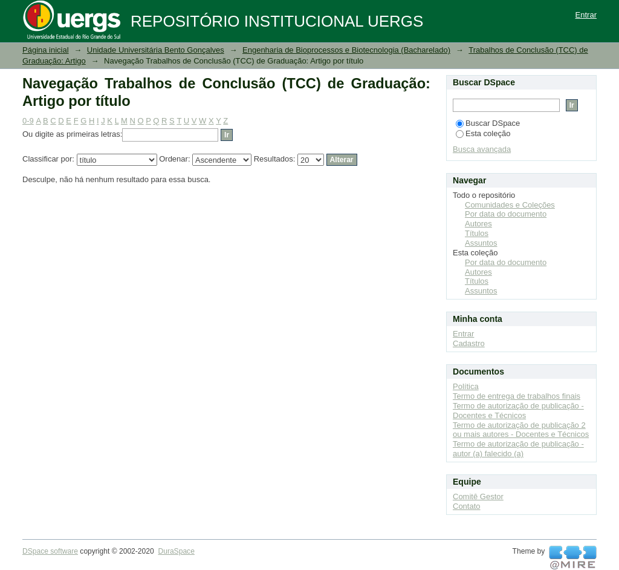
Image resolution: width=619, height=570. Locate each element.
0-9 (28, 120)
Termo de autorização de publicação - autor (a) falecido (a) (518, 448)
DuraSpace (176, 551)
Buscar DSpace (488, 123)
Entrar (586, 14)
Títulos (476, 233)
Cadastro (469, 343)
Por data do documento (505, 213)
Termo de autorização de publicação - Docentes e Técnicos (518, 410)
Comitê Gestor (478, 496)
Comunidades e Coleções (510, 204)
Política (466, 386)
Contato (467, 506)
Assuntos (481, 242)
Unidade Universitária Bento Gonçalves (155, 49)
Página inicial (45, 49)
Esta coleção (483, 133)
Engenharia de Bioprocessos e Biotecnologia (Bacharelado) (346, 49)
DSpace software (50, 551)
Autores (478, 223)
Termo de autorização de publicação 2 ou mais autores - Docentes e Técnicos (521, 430)
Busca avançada (482, 149)
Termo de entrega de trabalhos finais (516, 396)
